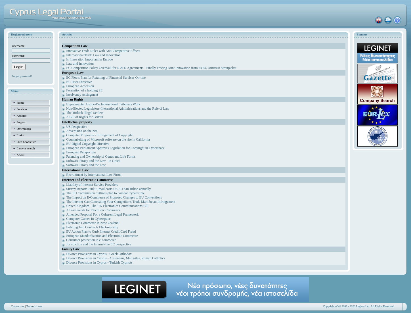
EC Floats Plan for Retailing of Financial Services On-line (106, 78)
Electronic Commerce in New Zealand (92, 223)
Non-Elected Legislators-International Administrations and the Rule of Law (117, 108)
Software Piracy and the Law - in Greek (93, 161)
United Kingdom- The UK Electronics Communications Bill (107, 206)
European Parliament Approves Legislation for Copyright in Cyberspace (115, 148)
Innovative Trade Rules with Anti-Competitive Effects (103, 51)
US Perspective (76, 127)
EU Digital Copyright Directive (87, 144)
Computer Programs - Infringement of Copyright (99, 135)
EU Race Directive (79, 82)
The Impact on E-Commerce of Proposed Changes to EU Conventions (114, 197)
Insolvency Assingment (82, 95)
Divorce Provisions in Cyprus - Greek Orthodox (99, 254)
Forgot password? (22, 76)
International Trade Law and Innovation (93, 55)
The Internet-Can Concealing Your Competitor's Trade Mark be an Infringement (120, 202)
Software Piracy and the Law (86, 165)
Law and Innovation (80, 64)
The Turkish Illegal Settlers (84, 113)
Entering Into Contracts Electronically (92, 227)
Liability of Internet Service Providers (92, 185)
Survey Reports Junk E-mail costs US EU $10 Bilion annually (108, 189)
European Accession (80, 86)
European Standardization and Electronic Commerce (102, 236)
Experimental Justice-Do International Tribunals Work (103, 104)
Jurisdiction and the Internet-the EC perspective (98, 244)
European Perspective (81, 152)
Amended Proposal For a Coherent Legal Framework (102, 214)
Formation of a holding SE (84, 90)
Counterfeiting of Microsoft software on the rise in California (108, 139)
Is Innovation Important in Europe (89, 59)
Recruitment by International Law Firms (93, 175)
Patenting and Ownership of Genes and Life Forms (100, 156)
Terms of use (34, 306)
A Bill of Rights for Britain (84, 117)
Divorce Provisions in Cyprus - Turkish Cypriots (99, 262)
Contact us (17, 306)
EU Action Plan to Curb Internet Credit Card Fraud (101, 231)
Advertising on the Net (81, 131)
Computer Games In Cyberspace (88, 219)
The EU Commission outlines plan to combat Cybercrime (105, 193)
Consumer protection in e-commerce (91, 240)
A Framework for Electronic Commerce (93, 210)
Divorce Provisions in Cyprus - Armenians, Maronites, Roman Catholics (115, 258)
